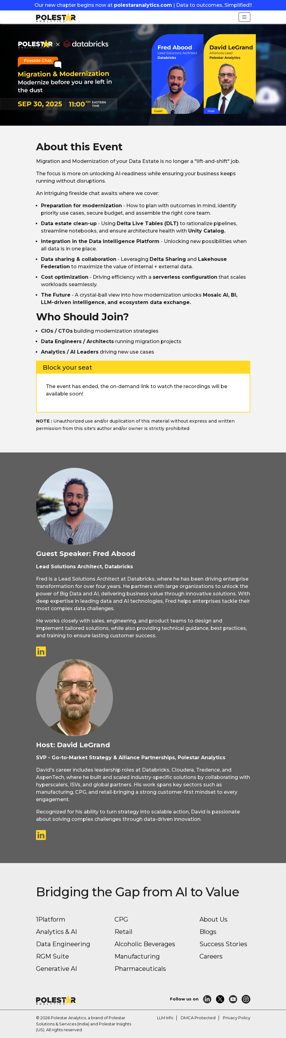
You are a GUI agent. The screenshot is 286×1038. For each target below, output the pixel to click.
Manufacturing (137, 956)
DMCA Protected (198, 1017)
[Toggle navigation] (244, 17)
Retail (123, 931)
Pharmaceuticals (140, 968)
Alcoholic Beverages (145, 944)
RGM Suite (52, 956)
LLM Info (165, 1017)
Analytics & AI (56, 931)
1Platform (50, 919)
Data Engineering (63, 944)
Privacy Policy (236, 1017)
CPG (121, 919)
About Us (213, 919)
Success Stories (223, 944)
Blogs (207, 931)
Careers (211, 956)
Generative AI (56, 968)
